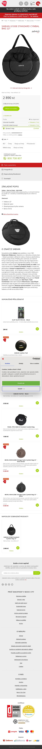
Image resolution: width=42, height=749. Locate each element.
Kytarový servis (21, 610)
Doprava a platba (21, 596)
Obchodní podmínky (21, 642)
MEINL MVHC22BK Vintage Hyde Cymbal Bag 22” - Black (21, 495)
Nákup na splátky (21, 620)
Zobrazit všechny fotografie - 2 (22, 88)
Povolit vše (21, 383)
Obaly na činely (30, 20)
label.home (2, 20)
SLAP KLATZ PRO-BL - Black (21, 320)
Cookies (21, 666)
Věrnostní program (21, 616)
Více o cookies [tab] (34, 363)
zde (25, 579)
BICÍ (6, 20)
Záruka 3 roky (10, 128)
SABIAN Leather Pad (21, 353)
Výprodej (6, 337)
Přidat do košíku (11, 109)
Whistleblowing (21, 696)
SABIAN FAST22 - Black (21, 394)
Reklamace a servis (21, 656)
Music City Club (21, 692)
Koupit (37, 328)
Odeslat (36, 573)
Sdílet (5, 139)
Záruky (21, 636)
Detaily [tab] (21, 363)
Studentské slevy (21, 606)
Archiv (21, 623)
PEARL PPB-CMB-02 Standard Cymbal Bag (21, 427)
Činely (10, 144)
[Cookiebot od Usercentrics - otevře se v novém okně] (32, 359)
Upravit (21, 388)
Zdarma (36, 128)
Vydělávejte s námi (21, 689)
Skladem (21, 332)
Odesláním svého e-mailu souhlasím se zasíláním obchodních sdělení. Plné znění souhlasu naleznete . (21, 578)
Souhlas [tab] (7, 363)
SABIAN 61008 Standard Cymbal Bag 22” (11, 537)
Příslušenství (13, 20)
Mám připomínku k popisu (10, 214)
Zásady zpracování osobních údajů (21, 646)
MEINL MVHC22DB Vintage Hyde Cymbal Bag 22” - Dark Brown (21, 460)
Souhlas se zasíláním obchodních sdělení (21, 649)
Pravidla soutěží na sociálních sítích (21, 653)
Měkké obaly (21, 20)
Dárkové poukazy (21, 639)
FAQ (21, 663)
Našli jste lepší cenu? (21, 603)
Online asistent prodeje (21, 613)
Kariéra (21, 682)
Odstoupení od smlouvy (21, 659)
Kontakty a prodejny (21, 679)
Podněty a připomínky (21, 685)
